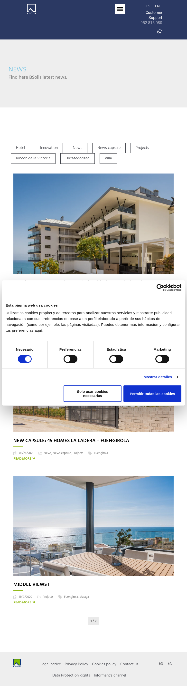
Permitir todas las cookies (152, 394)
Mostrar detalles (158, 377)
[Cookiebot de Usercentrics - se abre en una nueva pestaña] (160, 287)
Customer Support (151, 17)
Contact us (129, 664)
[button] (120, 9)
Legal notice (50, 664)
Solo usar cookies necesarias (92, 393)
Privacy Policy (76, 664)
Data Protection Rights (71, 675)
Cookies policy (104, 664)
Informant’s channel (110, 675)
